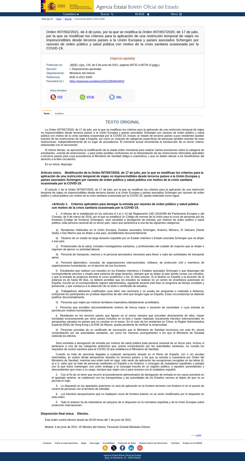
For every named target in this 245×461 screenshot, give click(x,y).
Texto (47, 113)
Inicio (58, 19)
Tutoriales (175, 443)
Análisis (59, 113)
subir (198, 435)
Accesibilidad (109, 443)
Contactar (47, 443)
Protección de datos (127, 443)
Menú (176, 14)
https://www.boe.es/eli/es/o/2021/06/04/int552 (97, 81)
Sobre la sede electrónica (66, 443)
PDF (60, 97)
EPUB (90, 97)
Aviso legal (94, 443)
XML (119, 97)
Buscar (68, 19)
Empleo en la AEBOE (192, 443)
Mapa (83, 443)
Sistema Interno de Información (153, 443)
